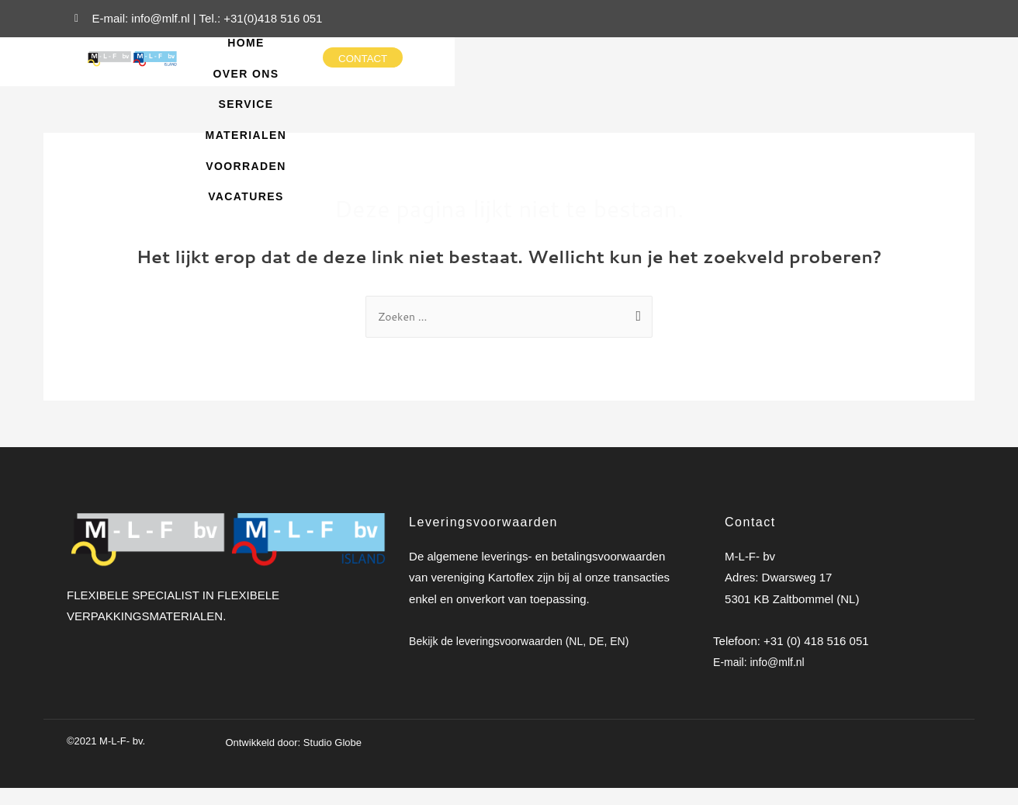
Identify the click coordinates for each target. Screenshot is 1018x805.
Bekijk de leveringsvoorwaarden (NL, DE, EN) (526, 657)
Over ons (504, 50)
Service (587, 50)
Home (429, 50)
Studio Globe (332, 760)
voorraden (516, 81)
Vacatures (618, 81)
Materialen (679, 50)
